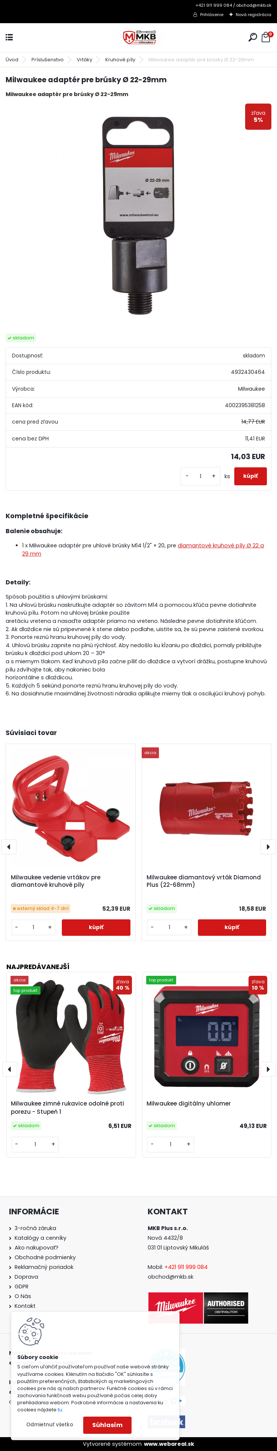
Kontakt (25, 1306)
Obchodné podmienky (45, 1257)
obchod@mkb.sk (170, 1277)
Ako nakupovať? (36, 1247)
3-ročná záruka (35, 1228)
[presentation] (8, 846)
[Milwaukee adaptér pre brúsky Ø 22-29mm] (138, 216)
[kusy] (200, 476)
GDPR (21, 1286)
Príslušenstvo (47, 59)
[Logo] (138, 37)
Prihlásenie (211, 15)
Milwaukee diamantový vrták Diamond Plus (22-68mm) (204, 881)
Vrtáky (84, 59)
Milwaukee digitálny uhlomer (189, 1103)
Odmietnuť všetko (49, 1424)
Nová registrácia (253, 15)
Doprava (26, 1277)
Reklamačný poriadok (44, 1267)
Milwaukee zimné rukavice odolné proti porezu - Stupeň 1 (67, 1108)
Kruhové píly (120, 59)
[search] (253, 37)
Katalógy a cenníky (40, 1238)
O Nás (23, 1296)
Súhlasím (107, 1425)
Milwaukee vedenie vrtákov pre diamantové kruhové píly (55, 881)
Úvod (12, 59)
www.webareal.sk (169, 1444)
